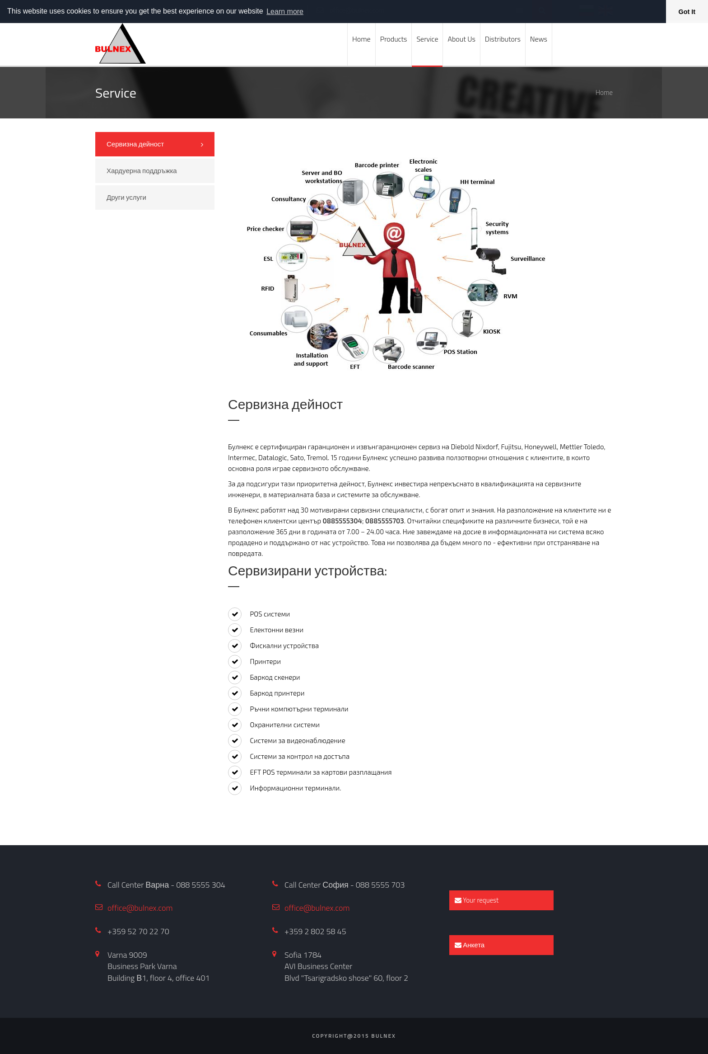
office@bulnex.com (140, 908)
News (538, 38)
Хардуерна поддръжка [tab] (142, 170)
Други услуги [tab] (126, 197)
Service (427, 38)
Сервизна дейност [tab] (135, 144)
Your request (476, 900)
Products (393, 38)
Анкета (469, 945)
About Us (461, 38)
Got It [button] (687, 11)
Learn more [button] (284, 11)
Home (361, 38)
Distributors (503, 38)
